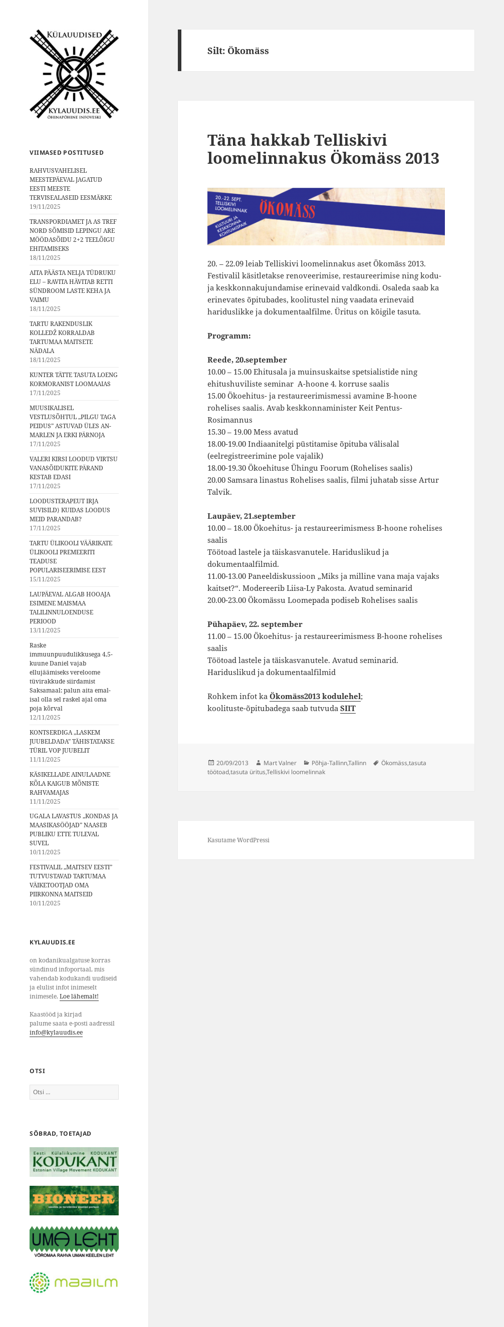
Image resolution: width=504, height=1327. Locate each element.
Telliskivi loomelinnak (296, 772)
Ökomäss (394, 763)
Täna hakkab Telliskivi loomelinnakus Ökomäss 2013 (323, 148)
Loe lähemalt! (79, 996)
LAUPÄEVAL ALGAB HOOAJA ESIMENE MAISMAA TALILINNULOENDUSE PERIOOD (70, 607)
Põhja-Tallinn (329, 763)
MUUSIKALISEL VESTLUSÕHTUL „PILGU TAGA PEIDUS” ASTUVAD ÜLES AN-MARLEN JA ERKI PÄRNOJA (73, 421)
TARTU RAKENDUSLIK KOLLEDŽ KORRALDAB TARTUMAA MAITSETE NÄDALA (62, 337)
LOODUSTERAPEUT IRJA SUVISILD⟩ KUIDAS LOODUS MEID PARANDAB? (70, 510)
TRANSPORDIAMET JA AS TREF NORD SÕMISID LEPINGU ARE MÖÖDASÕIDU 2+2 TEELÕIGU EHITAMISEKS (73, 235)
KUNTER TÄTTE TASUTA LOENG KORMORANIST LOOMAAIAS (74, 379)
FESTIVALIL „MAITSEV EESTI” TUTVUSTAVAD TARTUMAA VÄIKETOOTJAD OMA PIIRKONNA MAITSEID (71, 880)
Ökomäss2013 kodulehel (315, 696)
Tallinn (357, 763)
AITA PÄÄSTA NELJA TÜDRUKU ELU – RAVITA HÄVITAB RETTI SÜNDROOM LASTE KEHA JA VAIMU (73, 286)
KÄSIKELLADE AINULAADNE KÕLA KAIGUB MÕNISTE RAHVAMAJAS (70, 783)
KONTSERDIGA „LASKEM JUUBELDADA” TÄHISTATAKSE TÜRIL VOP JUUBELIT (72, 741)
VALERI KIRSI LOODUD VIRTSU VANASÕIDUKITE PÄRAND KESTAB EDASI (74, 468)
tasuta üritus (248, 772)
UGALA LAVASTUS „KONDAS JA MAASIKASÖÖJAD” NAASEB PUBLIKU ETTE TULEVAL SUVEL (74, 829)
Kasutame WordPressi (238, 840)
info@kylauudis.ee (56, 1032)
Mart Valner (280, 763)
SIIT (348, 708)
